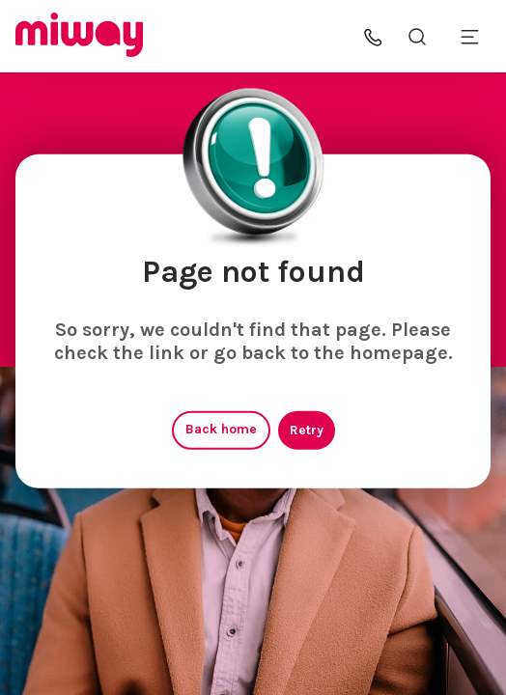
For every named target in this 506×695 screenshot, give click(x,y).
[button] (373, 36)
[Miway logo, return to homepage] (79, 36)
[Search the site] (417, 36)
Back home (221, 429)
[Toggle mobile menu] (470, 36)
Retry (306, 430)
